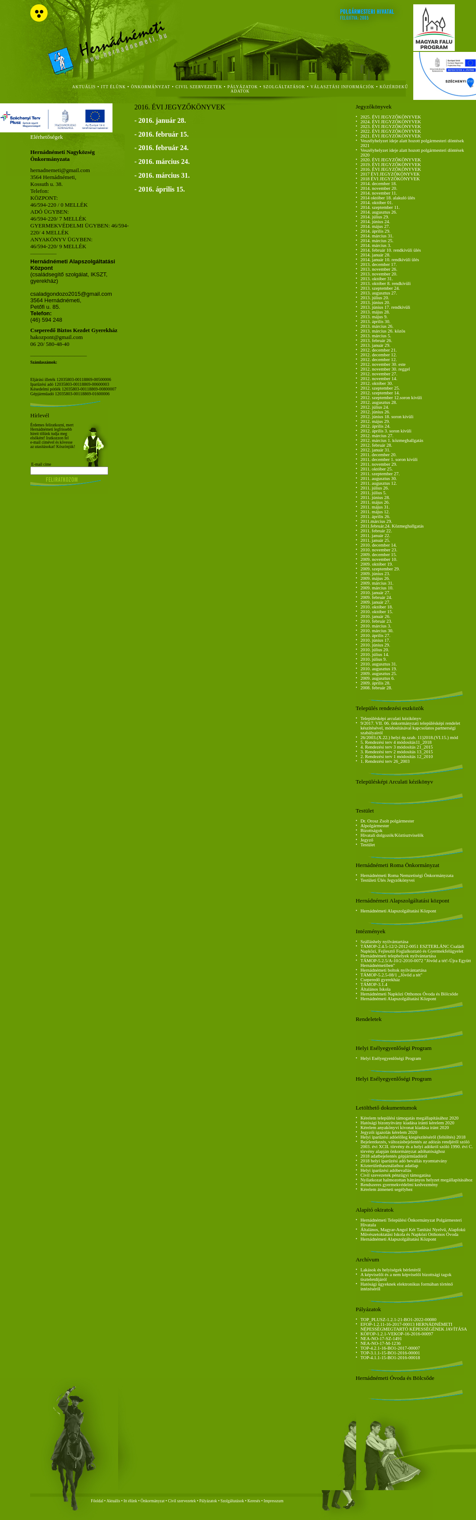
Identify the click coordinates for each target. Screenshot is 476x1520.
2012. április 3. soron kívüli (386, 431)
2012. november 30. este (382, 364)
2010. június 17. (375, 640)
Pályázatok (243, 87)
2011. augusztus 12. (378, 483)
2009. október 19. (376, 564)
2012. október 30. (376, 383)
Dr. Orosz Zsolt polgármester (387, 821)
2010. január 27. (375, 592)
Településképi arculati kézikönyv (390, 718)
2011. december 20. (378, 454)
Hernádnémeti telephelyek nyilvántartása (398, 956)
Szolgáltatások (232, 1501)
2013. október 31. (376, 278)
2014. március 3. (375, 245)
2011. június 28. (375, 497)
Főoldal (97, 1501)
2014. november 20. (378, 188)
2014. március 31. (376, 236)
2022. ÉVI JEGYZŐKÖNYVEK (390, 131)
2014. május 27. (375, 226)
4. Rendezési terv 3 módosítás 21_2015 (396, 747)
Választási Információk (343, 87)
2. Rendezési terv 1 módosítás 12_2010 (396, 756)
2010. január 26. (375, 616)
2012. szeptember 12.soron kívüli (391, 397)
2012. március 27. (376, 435)
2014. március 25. (376, 240)
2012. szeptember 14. (380, 392)
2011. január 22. (375, 535)
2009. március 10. (376, 588)
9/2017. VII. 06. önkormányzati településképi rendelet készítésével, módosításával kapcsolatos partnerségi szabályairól (410, 728)
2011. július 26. (374, 488)
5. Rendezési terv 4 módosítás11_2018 (395, 742)
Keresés (254, 1501)
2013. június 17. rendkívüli (385, 307)
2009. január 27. (375, 602)
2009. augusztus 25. (378, 673)
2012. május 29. (375, 421)
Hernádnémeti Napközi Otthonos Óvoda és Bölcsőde (409, 994)
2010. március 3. (375, 626)
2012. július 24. (374, 407)
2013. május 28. (375, 312)
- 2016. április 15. (159, 189)
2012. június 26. (375, 412)
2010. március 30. (376, 630)
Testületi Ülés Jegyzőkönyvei (387, 880)
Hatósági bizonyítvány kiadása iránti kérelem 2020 (407, 1122)
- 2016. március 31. (162, 175)
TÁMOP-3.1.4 (373, 984)
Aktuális (113, 1501)
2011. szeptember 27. (380, 473)
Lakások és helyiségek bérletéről (390, 1269)
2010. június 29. (375, 645)
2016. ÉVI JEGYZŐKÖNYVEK (390, 169)
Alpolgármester (374, 825)
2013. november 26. (378, 269)
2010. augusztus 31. (378, 664)
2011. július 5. (373, 492)
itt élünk (113, 87)
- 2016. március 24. (162, 161)
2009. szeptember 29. (380, 568)
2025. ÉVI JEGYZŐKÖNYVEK (390, 117)
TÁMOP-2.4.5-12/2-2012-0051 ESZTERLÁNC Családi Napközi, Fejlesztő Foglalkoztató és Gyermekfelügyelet (412, 949)
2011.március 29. (376, 521)
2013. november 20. (378, 274)
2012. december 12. (378, 354)
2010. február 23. (376, 621)
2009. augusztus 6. (377, 678)
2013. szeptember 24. (380, 288)
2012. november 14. (378, 378)
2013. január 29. (375, 345)
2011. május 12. (375, 511)
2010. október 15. (376, 611)
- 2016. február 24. (161, 147)
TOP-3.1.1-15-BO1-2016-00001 (390, 1352)
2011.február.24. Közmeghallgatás (392, 526)
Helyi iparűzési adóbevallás (386, 1170)
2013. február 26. (376, 340)
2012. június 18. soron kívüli (387, 416)
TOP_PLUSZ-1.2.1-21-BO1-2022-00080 (398, 1319)
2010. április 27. (375, 635)
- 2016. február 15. (161, 134)
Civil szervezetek (182, 1501)
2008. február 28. (376, 687)
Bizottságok (371, 830)
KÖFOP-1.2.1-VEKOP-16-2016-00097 (396, 1333)
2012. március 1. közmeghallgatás (391, 440)
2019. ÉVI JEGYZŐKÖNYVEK (390, 164)
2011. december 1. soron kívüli (389, 459)
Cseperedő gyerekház (380, 979)
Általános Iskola (375, 989)
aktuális (84, 87)
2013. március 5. (375, 335)
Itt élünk (130, 1501)
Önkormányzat (152, 1501)
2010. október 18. (376, 607)
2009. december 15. (378, 554)
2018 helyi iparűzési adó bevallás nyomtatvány (403, 1160)
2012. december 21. (378, 350)
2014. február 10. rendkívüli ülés (390, 250)
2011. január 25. (375, 540)
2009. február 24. (376, 597)
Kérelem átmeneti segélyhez (386, 1189)
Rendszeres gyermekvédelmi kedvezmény (399, 1184)
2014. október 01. (376, 202)
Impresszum (273, 1501)
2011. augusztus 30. (378, 478)
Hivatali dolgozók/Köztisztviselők (392, 835)
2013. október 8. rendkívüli (385, 283)
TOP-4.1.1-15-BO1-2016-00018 (390, 1357)
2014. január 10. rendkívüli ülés (389, 259)
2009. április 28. (375, 683)
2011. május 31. (375, 507)
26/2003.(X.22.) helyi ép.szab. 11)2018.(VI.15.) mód (409, 737)
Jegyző (366, 840)
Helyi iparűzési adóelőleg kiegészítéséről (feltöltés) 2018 (413, 1137)
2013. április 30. (375, 321)
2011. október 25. (376, 469)
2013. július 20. (374, 297)
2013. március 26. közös (382, 331)
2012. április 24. (375, 426)
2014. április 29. (375, 231)
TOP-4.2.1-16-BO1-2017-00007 (390, 1348)
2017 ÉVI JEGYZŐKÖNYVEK (390, 174)
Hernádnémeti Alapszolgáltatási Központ (398, 911)
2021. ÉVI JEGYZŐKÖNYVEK (390, 136)
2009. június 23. (375, 573)
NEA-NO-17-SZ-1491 (381, 1338)
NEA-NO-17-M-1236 (380, 1343)
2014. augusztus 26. (378, 212)
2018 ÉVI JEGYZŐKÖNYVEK (390, 178)
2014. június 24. (375, 221)
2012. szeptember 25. (380, 388)
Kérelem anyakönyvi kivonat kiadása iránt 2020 (404, 1127)
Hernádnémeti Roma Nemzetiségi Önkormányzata (406, 875)
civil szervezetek (199, 87)
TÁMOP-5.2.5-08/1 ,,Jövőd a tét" (391, 975)
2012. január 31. (375, 450)
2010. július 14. (374, 654)
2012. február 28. (376, 445)
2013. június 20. (375, 302)
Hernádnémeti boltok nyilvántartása (393, 970)
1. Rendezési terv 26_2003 (385, 761)
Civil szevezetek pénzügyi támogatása (395, 1175)
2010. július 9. (373, 659)
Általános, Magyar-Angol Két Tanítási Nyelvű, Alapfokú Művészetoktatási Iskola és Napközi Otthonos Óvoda (412, 1232)
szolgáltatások (284, 87)
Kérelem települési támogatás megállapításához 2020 (409, 1118)
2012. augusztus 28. (378, 402)
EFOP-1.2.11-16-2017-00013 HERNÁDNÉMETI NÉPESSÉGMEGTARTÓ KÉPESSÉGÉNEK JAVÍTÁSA (413, 1326)
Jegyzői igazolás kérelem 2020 (388, 1132)
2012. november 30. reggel (385, 369)
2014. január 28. (375, 255)
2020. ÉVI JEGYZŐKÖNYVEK (390, 159)
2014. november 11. (378, 193)
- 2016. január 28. (160, 120)
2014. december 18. (378, 183)
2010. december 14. (378, 545)
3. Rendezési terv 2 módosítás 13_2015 (396, 751)
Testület (367, 844)
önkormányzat (150, 87)
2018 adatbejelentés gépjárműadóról (393, 1156)
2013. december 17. (378, 264)
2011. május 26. (375, 502)
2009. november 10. (378, 559)
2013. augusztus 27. (378, 293)
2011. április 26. (375, 516)
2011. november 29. (378, 464)
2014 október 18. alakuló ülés (387, 197)
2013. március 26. (376, 326)
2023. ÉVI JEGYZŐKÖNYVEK (390, 126)
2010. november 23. (378, 549)
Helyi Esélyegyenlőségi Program (390, 1058)
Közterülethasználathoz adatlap (389, 1165)
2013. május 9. (374, 316)
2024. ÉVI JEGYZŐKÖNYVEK (390, 121)
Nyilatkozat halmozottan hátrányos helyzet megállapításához (416, 1180)
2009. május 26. (375, 578)
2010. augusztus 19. (378, 668)
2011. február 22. (376, 530)
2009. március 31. (376, 583)
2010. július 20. (374, 649)
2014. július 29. (374, 216)
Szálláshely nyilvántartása (384, 941)
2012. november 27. (378, 373)
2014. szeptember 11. (380, 207)
